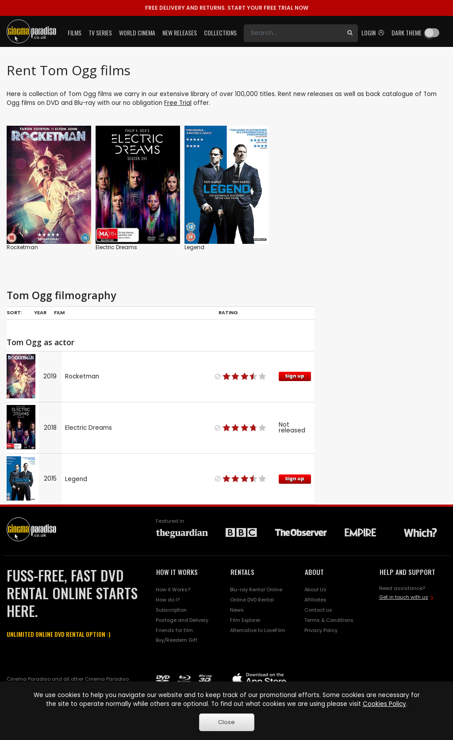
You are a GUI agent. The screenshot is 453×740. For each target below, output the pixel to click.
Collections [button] (220, 32)
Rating (228, 312)
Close (226, 722)
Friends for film (174, 630)
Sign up (294, 376)
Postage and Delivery (182, 620)
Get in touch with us (403, 597)
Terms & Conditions (328, 620)
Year (40, 312)
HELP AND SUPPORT (407, 572)
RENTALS (242, 572)
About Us (315, 589)
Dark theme (407, 32)
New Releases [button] (179, 32)
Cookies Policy (384, 704)
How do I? (168, 599)
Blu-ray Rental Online (256, 589)
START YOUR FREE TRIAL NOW (226, 8)
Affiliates (315, 599)
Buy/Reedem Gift (176, 640)
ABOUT (314, 572)
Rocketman (22, 247)
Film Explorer (245, 620)
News (237, 609)
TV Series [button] (100, 32)
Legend (194, 247)
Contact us (318, 609)
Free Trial (178, 103)
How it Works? (173, 589)
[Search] (293, 33)
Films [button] (74, 32)
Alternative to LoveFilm (257, 630)
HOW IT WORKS (177, 572)
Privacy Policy (321, 630)
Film (59, 312)
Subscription (171, 609)
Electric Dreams (116, 247)
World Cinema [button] (137, 32)
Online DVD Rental (252, 599)
